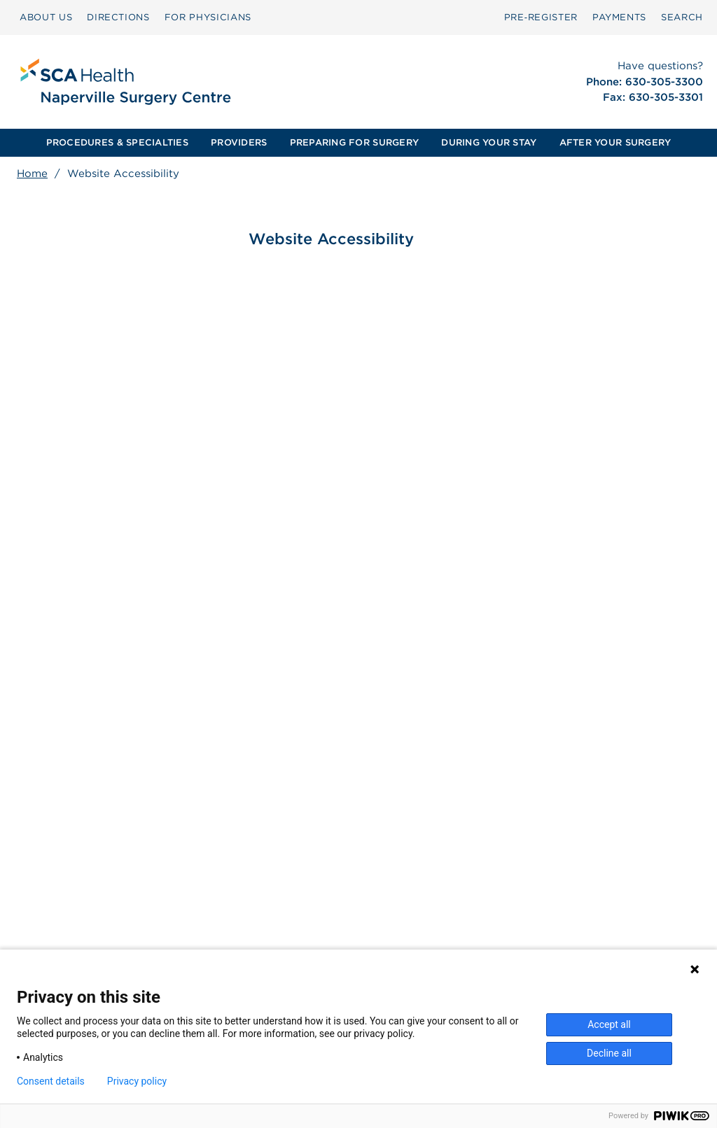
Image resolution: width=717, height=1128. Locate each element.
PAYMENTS (619, 17)
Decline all (609, 1053)
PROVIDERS (239, 142)
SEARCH (682, 17)
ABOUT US (46, 17)
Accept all (609, 1024)
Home (32, 173)
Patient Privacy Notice (276, 941)
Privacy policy (137, 1081)
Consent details (51, 1081)
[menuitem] (46, 17)
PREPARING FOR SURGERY (354, 142)
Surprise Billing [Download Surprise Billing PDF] (267, 912)
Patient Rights (256, 927)
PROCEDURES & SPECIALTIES (117, 142)
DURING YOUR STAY (488, 142)
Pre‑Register (541, 17)
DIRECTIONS (118, 17)
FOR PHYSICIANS (208, 17)
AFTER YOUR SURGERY (615, 142)
